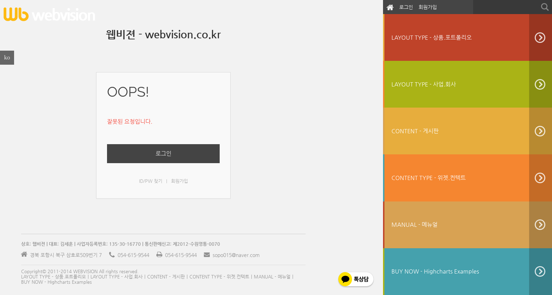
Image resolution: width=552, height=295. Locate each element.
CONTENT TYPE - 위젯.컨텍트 (219, 276)
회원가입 (428, 7)
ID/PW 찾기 (150, 181)
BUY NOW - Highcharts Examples (56, 281)
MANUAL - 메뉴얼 (272, 276)
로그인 (406, 7)
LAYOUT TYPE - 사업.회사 (116, 276)
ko (7, 57)
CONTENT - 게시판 (166, 276)
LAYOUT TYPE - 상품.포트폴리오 (53, 276)
